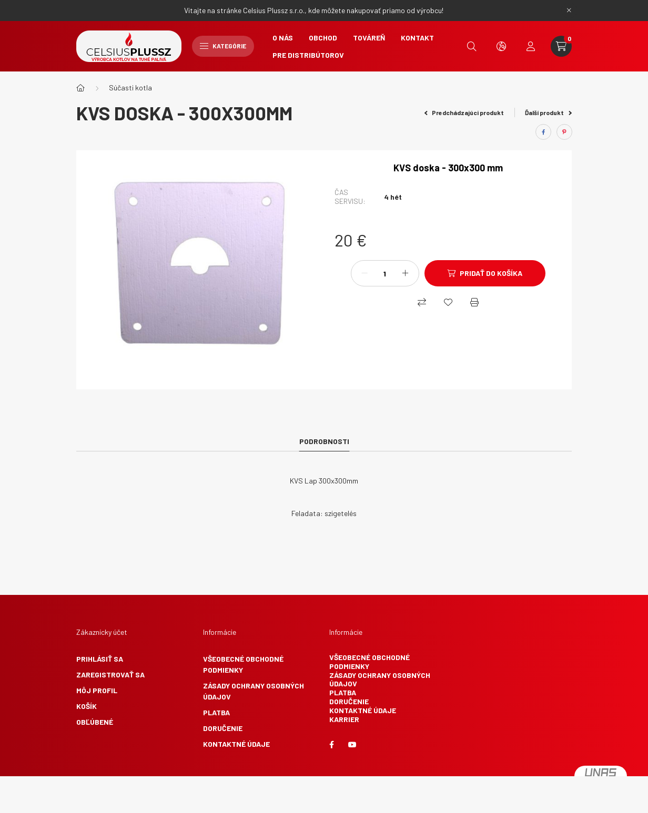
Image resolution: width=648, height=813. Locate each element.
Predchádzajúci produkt (464, 112)
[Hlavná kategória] (80, 88)
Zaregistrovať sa (110, 674)
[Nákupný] (421, 302)
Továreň (369, 37)
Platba (216, 712)
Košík (86, 706)
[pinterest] (564, 132)
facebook (331, 744)
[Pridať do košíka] (484, 273)
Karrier (344, 719)
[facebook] (543, 132)
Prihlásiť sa (99, 658)
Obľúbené (94, 721)
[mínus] (364, 273)
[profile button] (530, 46)
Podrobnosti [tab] (324, 441)
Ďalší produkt (548, 112)
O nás (282, 37)
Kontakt (417, 37)
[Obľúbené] (448, 302)
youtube (352, 744)
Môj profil (96, 690)
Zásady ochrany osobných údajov (253, 691)
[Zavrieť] (569, 10)
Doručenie (222, 728)
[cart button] (561, 46)
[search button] (471, 46)
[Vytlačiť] (474, 302)
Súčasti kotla (130, 87)
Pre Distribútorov (308, 54)
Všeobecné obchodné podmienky (243, 664)
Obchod (323, 37)
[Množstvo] (385, 273)
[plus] (405, 273)
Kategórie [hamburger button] (223, 45)
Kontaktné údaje (236, 743)
